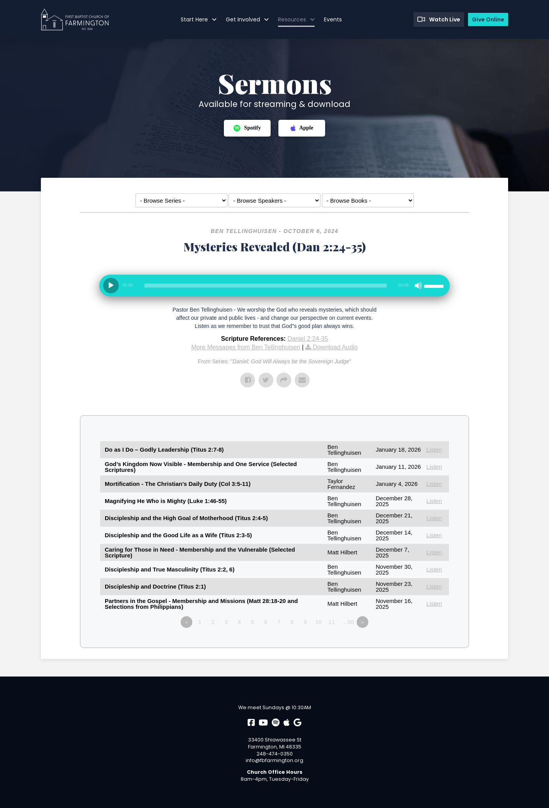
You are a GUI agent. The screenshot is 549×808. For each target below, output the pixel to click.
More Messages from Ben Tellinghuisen (245, 347)
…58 (348, 622)
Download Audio (335, 347)
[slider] (265, 285)
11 (332, 622)
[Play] (111, 285)
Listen (434, 449)
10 (318, 622)
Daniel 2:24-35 (307, 338)
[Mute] (418, 285)
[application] (274, 288)
